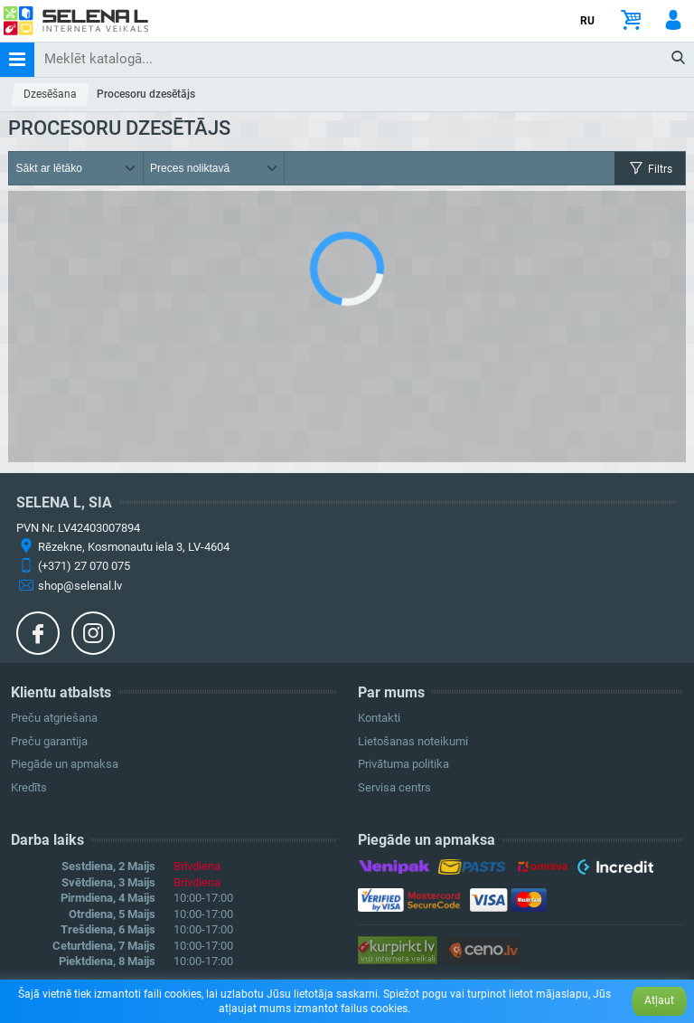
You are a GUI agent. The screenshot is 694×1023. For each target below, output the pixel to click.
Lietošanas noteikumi (413, 741)
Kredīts (29, 787)
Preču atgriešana (54, 718)
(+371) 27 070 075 (84, 566)
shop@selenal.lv (80, 585)
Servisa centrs (394, 787)
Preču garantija (49, 741)
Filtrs (649, 168)
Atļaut (659, 1000)
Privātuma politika (403, 764)
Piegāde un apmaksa (64, 764)
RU (587, 20)
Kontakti (379, 718)
